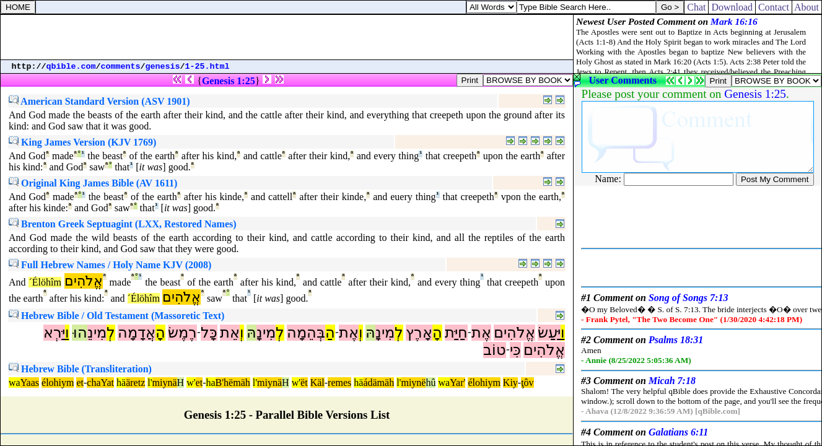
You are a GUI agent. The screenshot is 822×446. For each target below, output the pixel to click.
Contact (774, 7)
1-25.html (207, 66)
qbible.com (71, 66)
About (806, 7)
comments (121, 66)
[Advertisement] (287, 37)
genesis (163, 66)
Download (732, 7)
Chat (696, 7)
